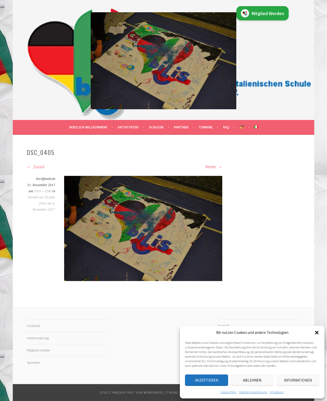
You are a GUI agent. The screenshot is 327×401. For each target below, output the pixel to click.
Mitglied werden (38, 350)
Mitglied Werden (262, 13)
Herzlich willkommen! (88, 127)
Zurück (35, 166)
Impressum (277, 392)
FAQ (226, 127)
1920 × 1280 (43, 191)
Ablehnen (252, 380)
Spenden (33, 362)
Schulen (156, 127)
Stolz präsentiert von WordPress (131, 392)
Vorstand (33, 325)
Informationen (298, 380)
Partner (181, 127)
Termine (206, 127)
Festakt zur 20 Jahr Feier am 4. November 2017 (41, 203)
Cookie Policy (229, 392)
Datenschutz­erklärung (253, 392)
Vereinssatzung (38, 338)
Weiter (213, 166)
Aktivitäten (128, 127)
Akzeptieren (206, 380)
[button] (316, 332)
